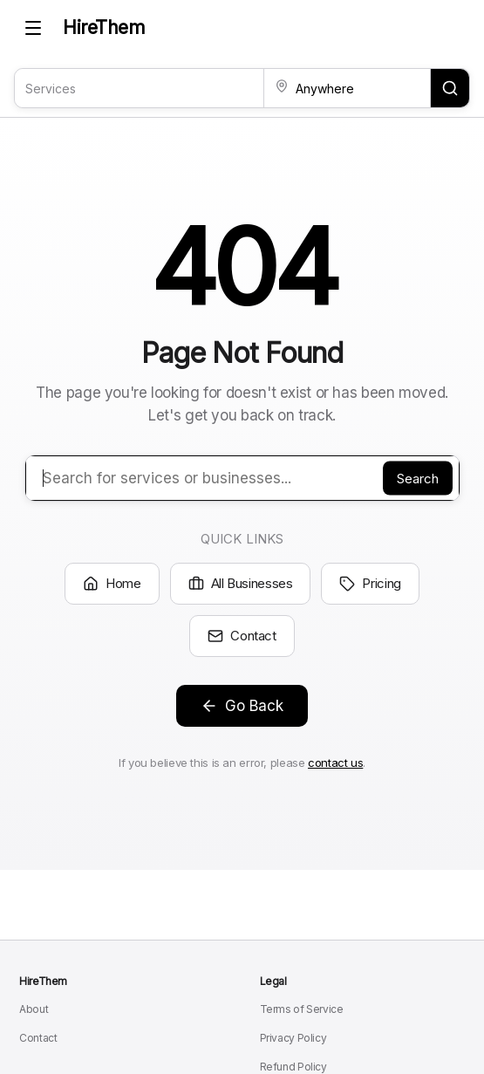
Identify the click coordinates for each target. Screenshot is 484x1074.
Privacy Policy (293, 1037)
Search (418, 478)
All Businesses (240, 583)
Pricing (369, 583)
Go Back (242, 706)
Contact (242, 635)
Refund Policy (293, 1066)
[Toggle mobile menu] (33, 28)
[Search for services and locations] (450, 88)
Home (112, 583)
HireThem (104, 27)
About (33, 1009)
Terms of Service (302, 1009)
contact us (335, 763)
